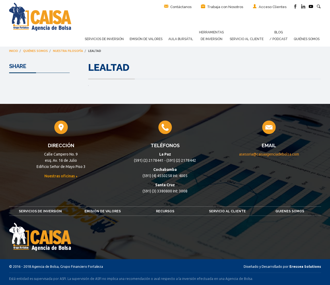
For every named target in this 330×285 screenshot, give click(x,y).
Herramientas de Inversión (211, 35)
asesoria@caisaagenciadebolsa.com (269, 154)
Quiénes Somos (307, 39)
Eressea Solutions (305, 266)
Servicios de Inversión (104, 39)
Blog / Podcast (278, 35)
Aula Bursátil (180, 39)
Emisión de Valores (146, 39)
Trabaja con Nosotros (222, 6)
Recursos (165, 211)
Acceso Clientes (269, 6)
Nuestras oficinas (60, 176)
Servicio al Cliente (247, 39)
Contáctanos (177, 6)
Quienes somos (289, 211)
